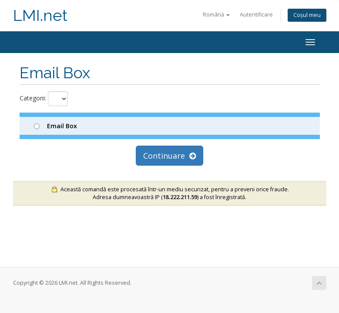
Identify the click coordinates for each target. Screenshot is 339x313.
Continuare (169, 155)
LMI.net (40, 15)
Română (216, 14)
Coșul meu (307, 15)
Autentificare (256, 14)
